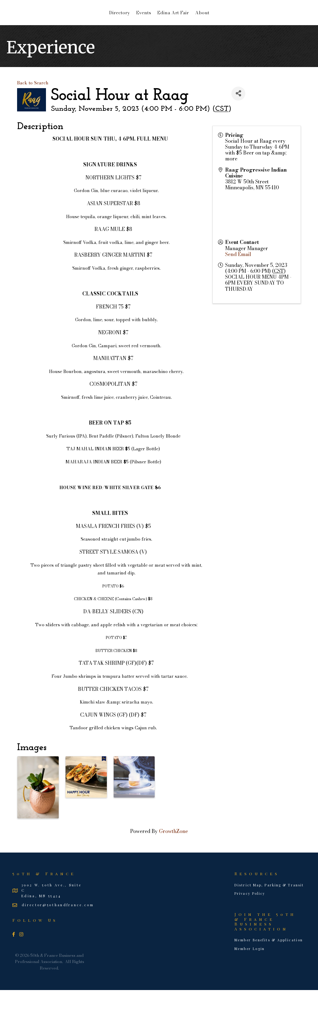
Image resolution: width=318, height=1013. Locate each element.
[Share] (238, 117)
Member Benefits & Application (268, 963)
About (251, 23)
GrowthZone (173, 854)
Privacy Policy (249, 916)
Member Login (249, 971)
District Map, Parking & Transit (269, 908)
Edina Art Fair (222, 23)
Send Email (238, 277)
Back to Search (32, 105)
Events (94, 23)
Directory (70, 23)
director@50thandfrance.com (58, 927)
